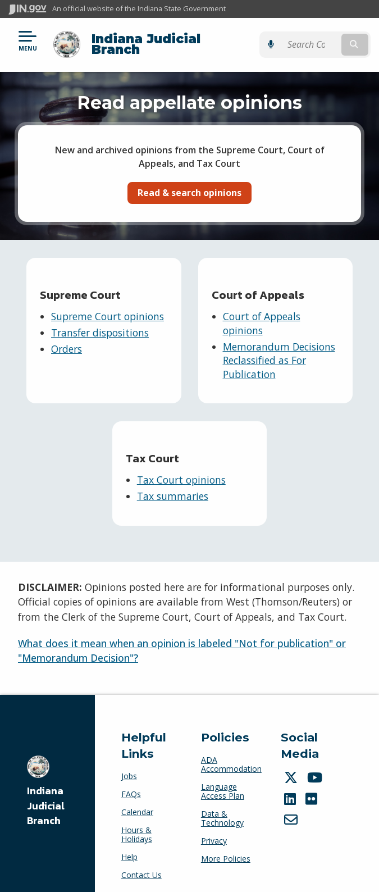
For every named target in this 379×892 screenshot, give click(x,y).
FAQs (131, 785)
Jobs (129, 767)
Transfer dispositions (100, 324)
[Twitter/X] (292, 769)
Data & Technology (222, 810)
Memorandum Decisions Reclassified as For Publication (279, 351)
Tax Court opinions (181, 471)
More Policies (225, 850)
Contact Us (141, 866)
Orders (66, 340)
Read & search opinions (189, 184)
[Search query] (319, 40)
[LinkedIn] (291, 790)
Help (129, 848)
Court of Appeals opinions (261, 315)
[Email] (292, 811)
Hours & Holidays (136, 826)
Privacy (214, 832)
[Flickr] (312, 790)
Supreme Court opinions (107, 308)
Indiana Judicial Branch (171, 40)
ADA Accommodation (231, 756)
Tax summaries (172, 487)
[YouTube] (316, 769)
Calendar (137, 803)
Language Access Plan (222, 783)
